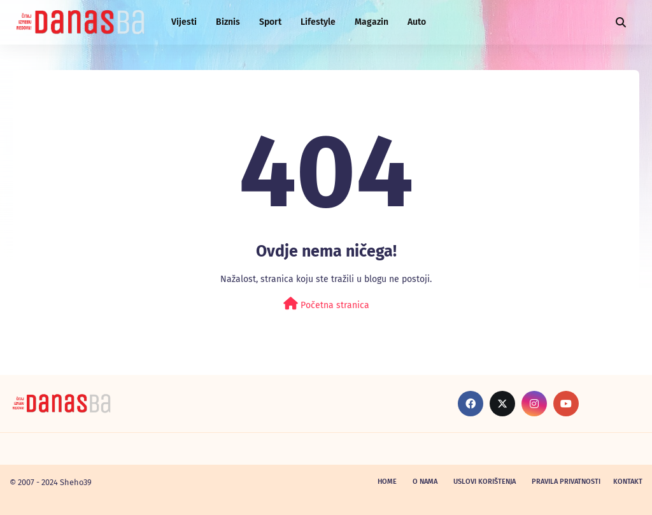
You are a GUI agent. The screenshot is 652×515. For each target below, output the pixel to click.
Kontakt (627, 481)
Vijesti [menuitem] (184, 22)
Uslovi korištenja (484, 481)
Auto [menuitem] (417, 22)
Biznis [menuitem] (228, 22)
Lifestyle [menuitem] (318, 22)
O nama (425, 481)
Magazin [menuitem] (371, 22)
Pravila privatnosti (566, 481)
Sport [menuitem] (270, 22)
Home (387, 481)
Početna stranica (326, 304)
